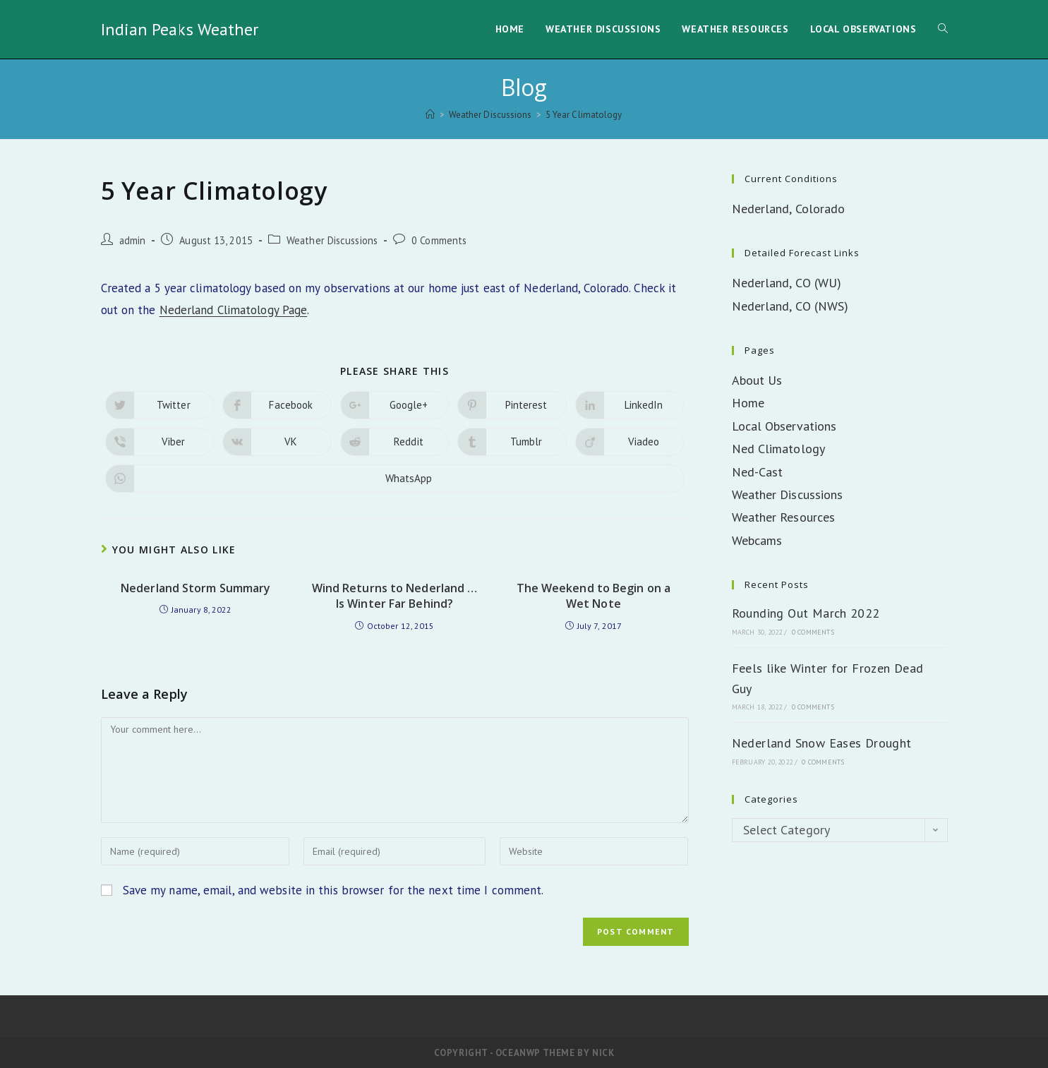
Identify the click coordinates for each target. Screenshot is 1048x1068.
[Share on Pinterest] (512, 405)
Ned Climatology (779, 448)
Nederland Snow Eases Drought (822, 743)
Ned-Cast (757, 472)
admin (132, 240)
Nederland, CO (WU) (787, 283)
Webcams (757, 540)
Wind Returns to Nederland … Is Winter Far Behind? (395, 595)
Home (748, 403)
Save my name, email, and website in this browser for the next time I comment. (333, 890)
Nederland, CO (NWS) (790, 306)
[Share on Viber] (160, 442)
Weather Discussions (332, 240)
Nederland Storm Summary (195, 588)
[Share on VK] (277, 442)
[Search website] (942, 29)
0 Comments (438, 240)
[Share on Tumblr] (512, 442)
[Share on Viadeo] (630, 442)
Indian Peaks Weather (180, 29)
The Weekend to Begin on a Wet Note (594, 595)
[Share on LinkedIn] (630, 405)
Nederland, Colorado (788, 208)
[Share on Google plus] (395, 405)
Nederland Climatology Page (233, 310)
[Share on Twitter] (160, 405)
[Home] (430, 115)
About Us (757, 380)
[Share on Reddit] (395, 442)
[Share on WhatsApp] (395, 478)
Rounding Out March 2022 (806, 613)
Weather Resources (784, 517)
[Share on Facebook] (277, 405)
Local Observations (784, 426)
